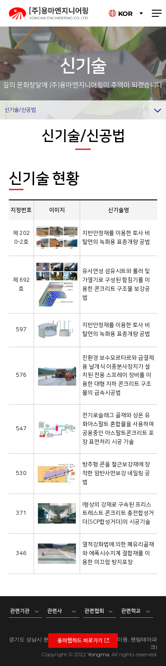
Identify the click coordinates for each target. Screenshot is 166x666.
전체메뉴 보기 (157, 13)
